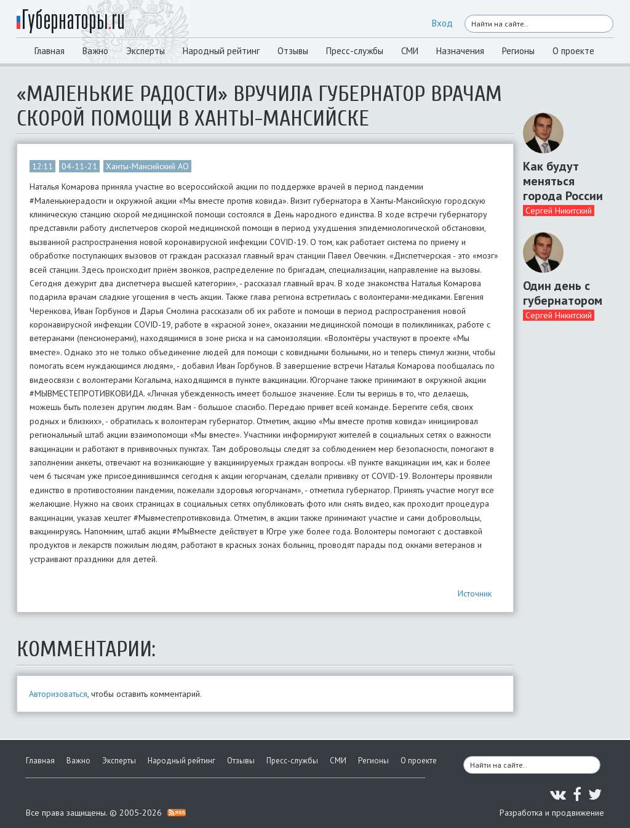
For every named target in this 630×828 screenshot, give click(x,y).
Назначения (460, 51)
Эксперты (145, 51)
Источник (475, 593)
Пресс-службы (354, 51)
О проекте (573, 51)
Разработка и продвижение (552, 812)
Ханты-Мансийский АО (147, 166)
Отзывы (292, 51)
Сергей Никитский (558, 210)
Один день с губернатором (562, 293)
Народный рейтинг (221, 51)
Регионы (518, 51)
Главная (49, 51)
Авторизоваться (58, 693)
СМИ (409, 51)
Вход (442, 23)
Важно (95, 51)
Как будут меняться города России (563, 181)
